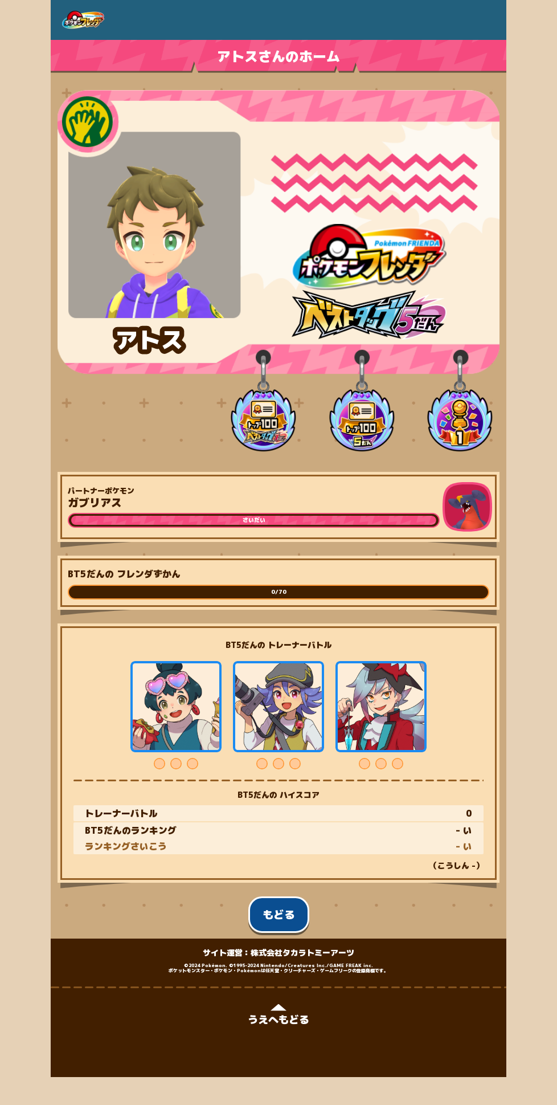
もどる (279, 914)
